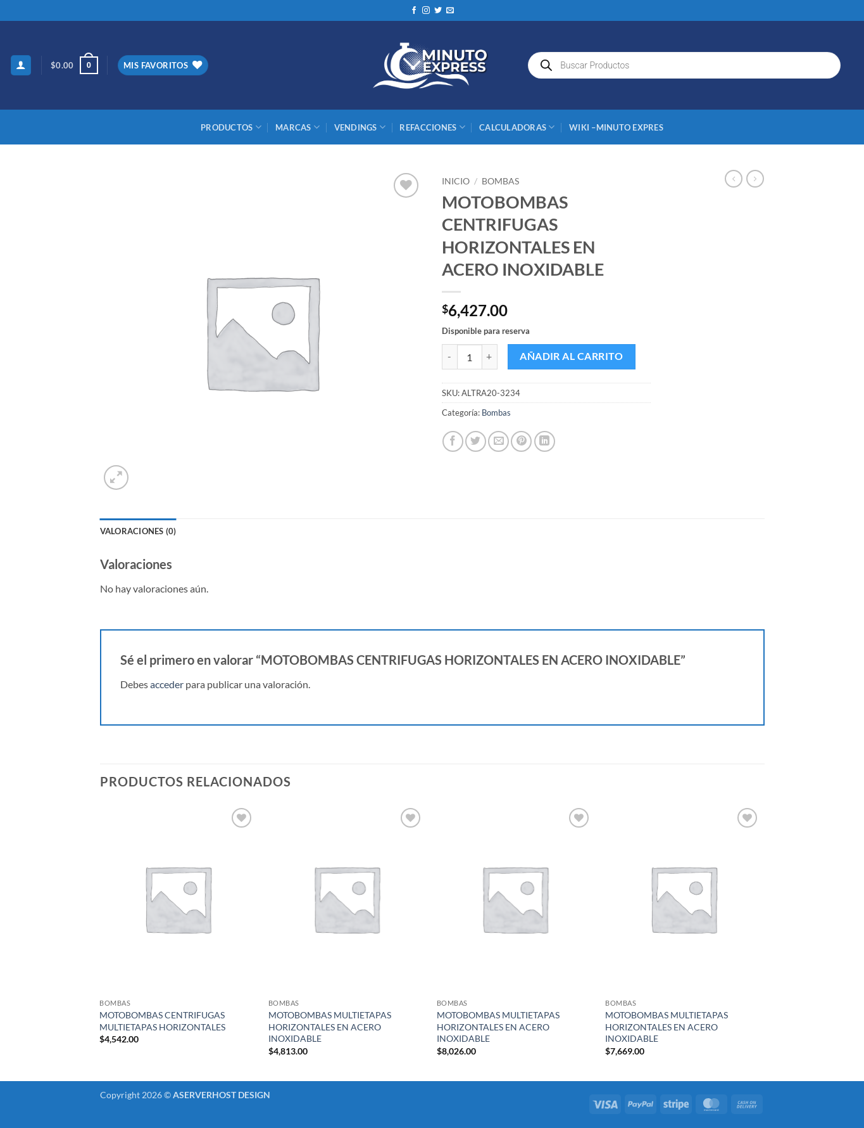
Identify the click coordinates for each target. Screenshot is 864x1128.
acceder (167, 684)
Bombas (500, 181)
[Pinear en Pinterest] (521, 441)
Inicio (456, 181)
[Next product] (733, 179)
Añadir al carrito (571, 356)
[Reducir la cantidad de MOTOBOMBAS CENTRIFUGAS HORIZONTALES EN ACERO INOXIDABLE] (449, 356)
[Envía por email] (498, 441)
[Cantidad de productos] (469, 356)
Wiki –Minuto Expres (616, 127)
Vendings (360, 127)
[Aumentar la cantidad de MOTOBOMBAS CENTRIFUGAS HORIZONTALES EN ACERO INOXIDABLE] (490, 356)
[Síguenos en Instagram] (426, 10)
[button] (21, 65)
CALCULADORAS (517, 127)
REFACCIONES (432, 127)
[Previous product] (755, 179)
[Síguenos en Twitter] (438, 10)
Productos (231, 127)
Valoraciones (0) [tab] (138, 531)
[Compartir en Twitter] (475, 441)
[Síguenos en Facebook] (414, 10)
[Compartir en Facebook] (452, 441)
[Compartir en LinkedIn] (544, 441)
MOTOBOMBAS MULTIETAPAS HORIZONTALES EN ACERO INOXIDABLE (329, 1026)
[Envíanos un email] (450, 10)
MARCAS (297, 127)
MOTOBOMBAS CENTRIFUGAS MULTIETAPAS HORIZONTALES (162, 1020)
